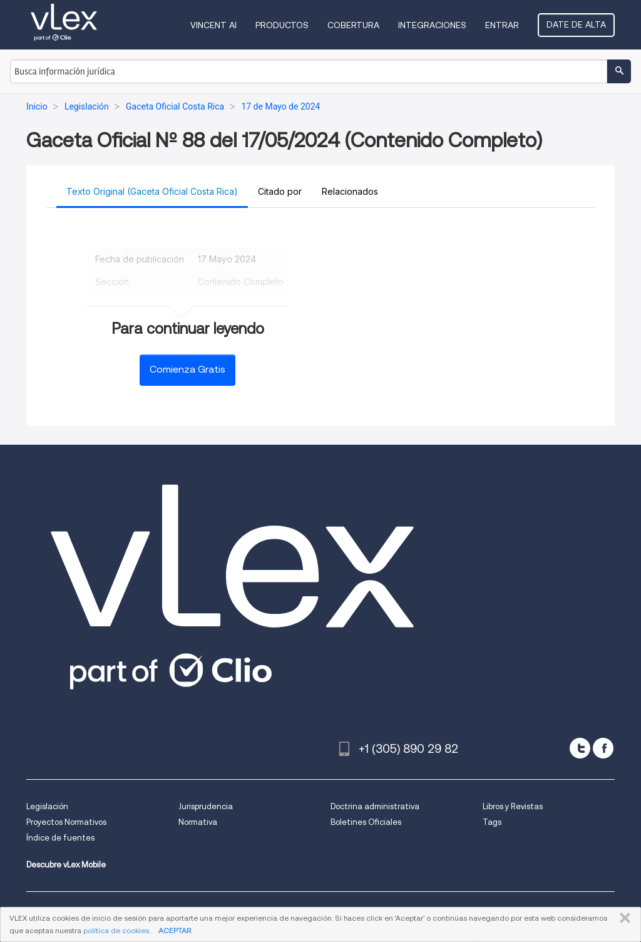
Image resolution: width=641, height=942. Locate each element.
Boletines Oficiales (366, 822)
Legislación (47, 806)
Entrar (502, 25)
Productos (282, 25)
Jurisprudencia (205, 806)
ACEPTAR (174, 930)
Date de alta (576, 24)
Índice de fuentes (60, 837)
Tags (492, 822)
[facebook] (603, 748)
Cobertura (353, 25)
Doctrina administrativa (375, 806)
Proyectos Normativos (66, 822)
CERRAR (622, 918)
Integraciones (432, 25)
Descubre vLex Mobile (66, 864)
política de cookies (116, 930)
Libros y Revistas (513, 806)
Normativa (197, 822)
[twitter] (580, 748)
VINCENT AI (213, 25)
